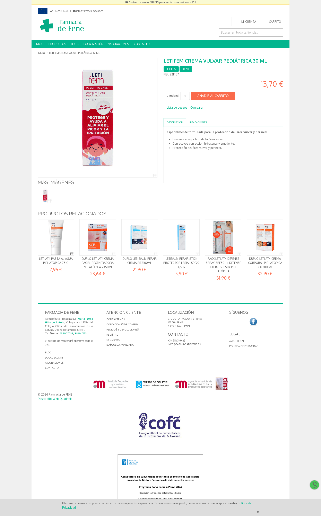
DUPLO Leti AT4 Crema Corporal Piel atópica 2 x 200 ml (265, 263)
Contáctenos (115, 319)
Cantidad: (173, 95)
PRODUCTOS (57, 44)
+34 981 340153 (176, 340)
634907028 (66, 333)
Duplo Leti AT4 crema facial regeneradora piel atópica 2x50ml (98, 263)
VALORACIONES (118, 44)
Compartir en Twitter (179, 114)
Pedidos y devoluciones (122, 329)
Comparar (196, 107)
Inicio (41, 52)
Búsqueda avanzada (120, 344)
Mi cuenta (113, 339)
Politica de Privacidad (244, 346)
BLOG (75, 44)
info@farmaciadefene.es (184, 344)
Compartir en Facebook (170, 114)
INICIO (40, 44)
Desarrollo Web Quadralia (55, 398)
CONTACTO (142, 44)
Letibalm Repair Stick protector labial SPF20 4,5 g (181, 263)
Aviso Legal (236, 341)
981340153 (81, 333)
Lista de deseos (177, 107)
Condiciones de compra (122, 324)
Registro (112, 334)
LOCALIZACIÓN (93, 44)
